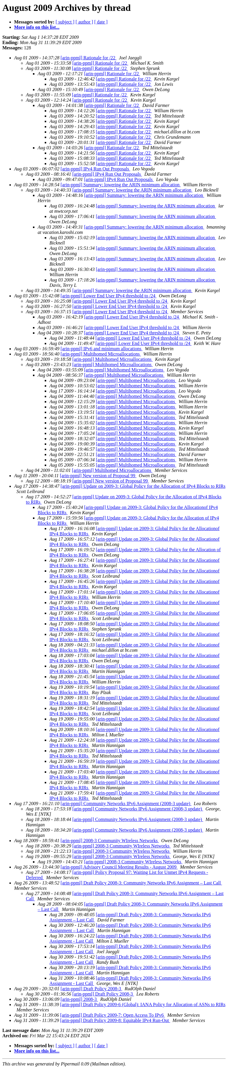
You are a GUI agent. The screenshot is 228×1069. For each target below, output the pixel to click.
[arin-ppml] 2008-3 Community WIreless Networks (110, 840)
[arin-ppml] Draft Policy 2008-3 (91, 988)
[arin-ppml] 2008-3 (79, 999)
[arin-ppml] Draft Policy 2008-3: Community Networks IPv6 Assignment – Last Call (141, 882)
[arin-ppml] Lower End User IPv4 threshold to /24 (109, 295)
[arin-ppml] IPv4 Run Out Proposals (95, 168)
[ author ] (84, 21)
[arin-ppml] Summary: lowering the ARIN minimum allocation (121, 184)
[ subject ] (65, 21)
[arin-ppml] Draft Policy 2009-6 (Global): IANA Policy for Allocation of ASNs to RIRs (143, 1004)
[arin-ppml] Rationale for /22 (89, 57)
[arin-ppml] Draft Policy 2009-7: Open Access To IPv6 (112, 1015)
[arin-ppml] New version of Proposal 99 (98, 475)
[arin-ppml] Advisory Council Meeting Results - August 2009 (119, 866)
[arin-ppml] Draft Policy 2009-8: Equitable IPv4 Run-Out (115, 1020)
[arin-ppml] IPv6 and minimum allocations (102, 348)
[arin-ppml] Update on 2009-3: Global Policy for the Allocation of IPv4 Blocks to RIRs (143, 486)
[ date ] (100, 21)
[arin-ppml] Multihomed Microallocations (101, 353)
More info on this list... (36, 27)
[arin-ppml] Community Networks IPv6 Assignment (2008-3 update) (126, 803)
